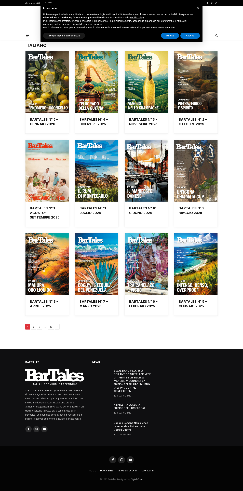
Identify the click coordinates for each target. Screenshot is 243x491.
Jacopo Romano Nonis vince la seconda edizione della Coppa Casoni (131, 426)
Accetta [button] (190, 35)
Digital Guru (137, 479)
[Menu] (27, 35)
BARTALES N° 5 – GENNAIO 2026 (44, 121)
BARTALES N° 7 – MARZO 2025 (93, 303)
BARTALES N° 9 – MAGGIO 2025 (193, 210)
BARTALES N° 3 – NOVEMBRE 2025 (143, 121)
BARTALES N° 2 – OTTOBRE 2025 (193, 121)
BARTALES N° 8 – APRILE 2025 (44, 303)
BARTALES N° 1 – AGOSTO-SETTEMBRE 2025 (45, 212)
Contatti (147, 470)
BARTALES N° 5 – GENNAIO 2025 (193, 303)
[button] (198, 8)
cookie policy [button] (137, 17)
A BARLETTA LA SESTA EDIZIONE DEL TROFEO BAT (129, 406)
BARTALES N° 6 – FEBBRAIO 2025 (143, 303)
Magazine (106, 470)
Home (92, 470)
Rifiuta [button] (170, 35)
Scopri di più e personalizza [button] (64, 35)
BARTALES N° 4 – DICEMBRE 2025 (93, 121)
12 (51, 326)
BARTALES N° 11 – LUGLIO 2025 (93, 210)
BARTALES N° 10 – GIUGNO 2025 (144, 210)
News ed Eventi (127, 470)
